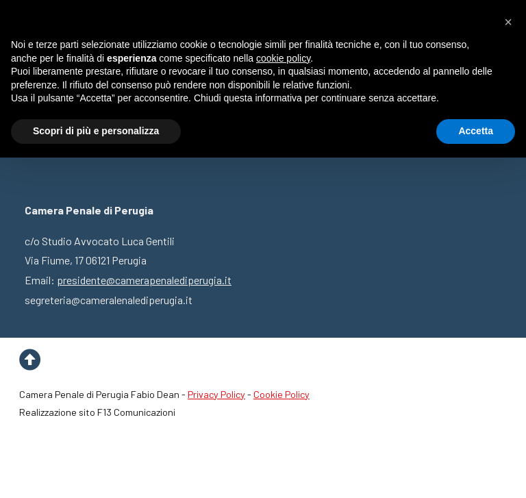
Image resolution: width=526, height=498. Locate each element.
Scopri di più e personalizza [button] (96, 130)
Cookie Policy (281, 394)
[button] (508, 22)
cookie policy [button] (283, 58)
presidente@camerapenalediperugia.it (144, 279)
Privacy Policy (216, 394)
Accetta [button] (475, 130)
